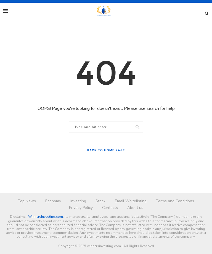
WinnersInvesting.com (45, 216)
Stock (100, 201)
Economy (53, 201)
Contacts (110, 207)
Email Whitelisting (131, 201)
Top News (27, 201)
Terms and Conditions (175, 201)
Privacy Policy (81, 207)
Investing (78, 201)
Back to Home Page (106, 150)
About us (135, 207)
